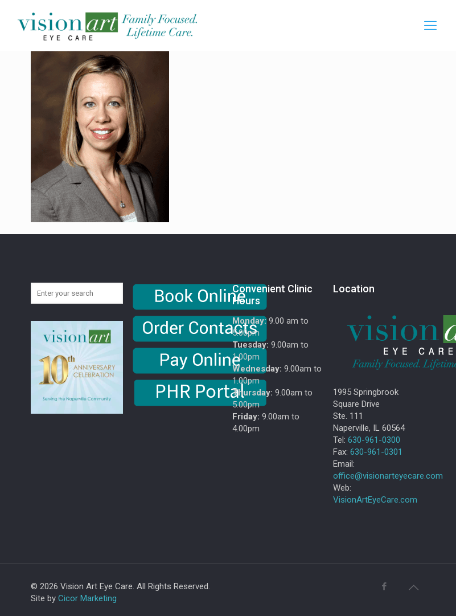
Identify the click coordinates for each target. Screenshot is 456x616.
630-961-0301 (376, 452)
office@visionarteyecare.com (388, 476)
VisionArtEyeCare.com (375, 500)
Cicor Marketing (87, 598)
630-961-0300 (374, 440)
